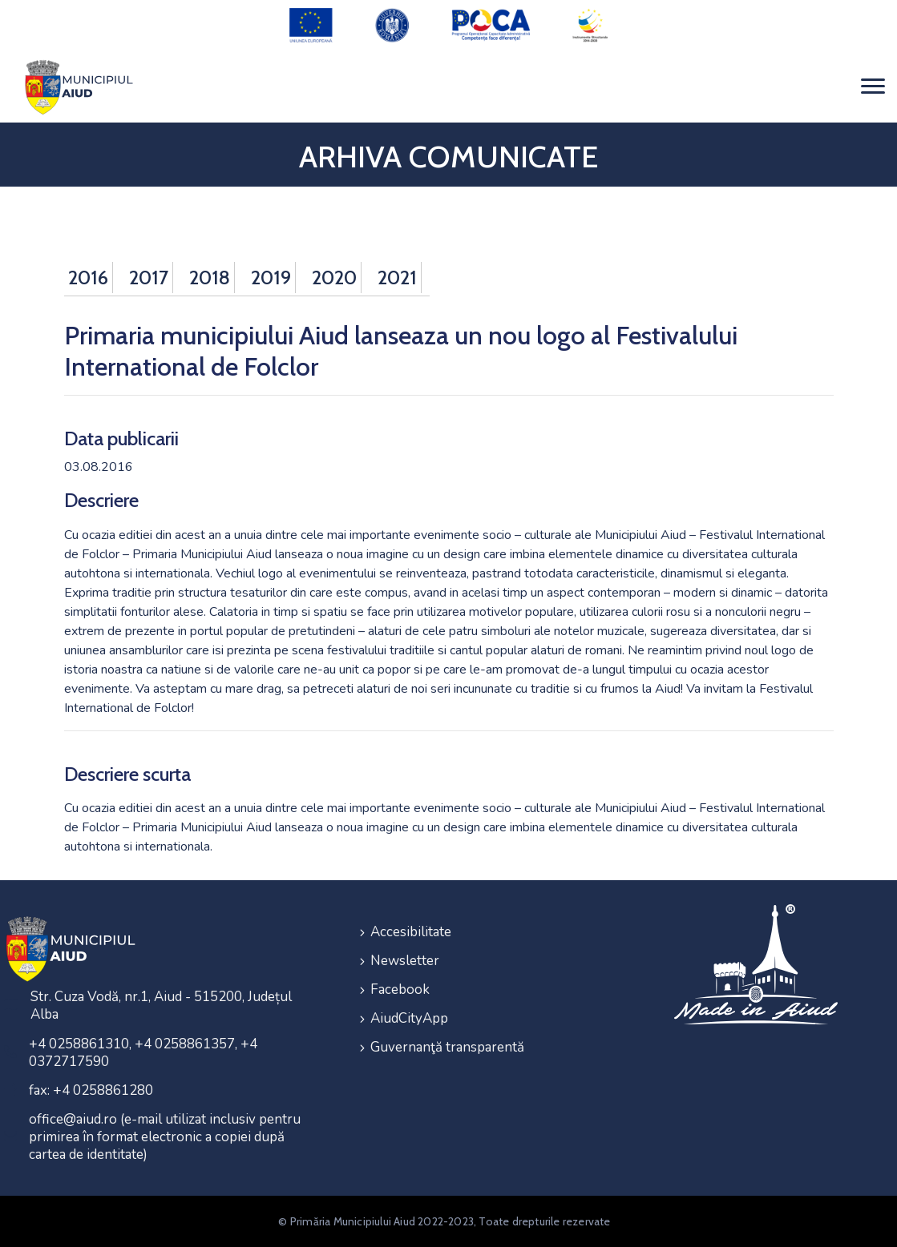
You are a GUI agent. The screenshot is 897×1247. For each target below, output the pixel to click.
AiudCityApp (409, 1017)
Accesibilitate (410, 931)
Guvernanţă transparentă (447, 1046)
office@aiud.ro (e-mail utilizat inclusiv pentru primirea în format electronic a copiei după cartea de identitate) (165, 1137)
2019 (271, 276)
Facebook (400, 988)
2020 (334, 276)
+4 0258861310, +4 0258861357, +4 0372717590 (143, 1053)
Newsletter (404, 960)
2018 (209, 276)
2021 (397, 276)
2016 (88, 276)
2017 (148, 276)
